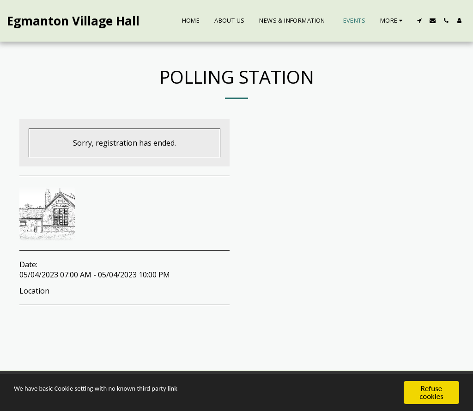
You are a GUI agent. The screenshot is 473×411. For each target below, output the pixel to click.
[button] (419, 21)
